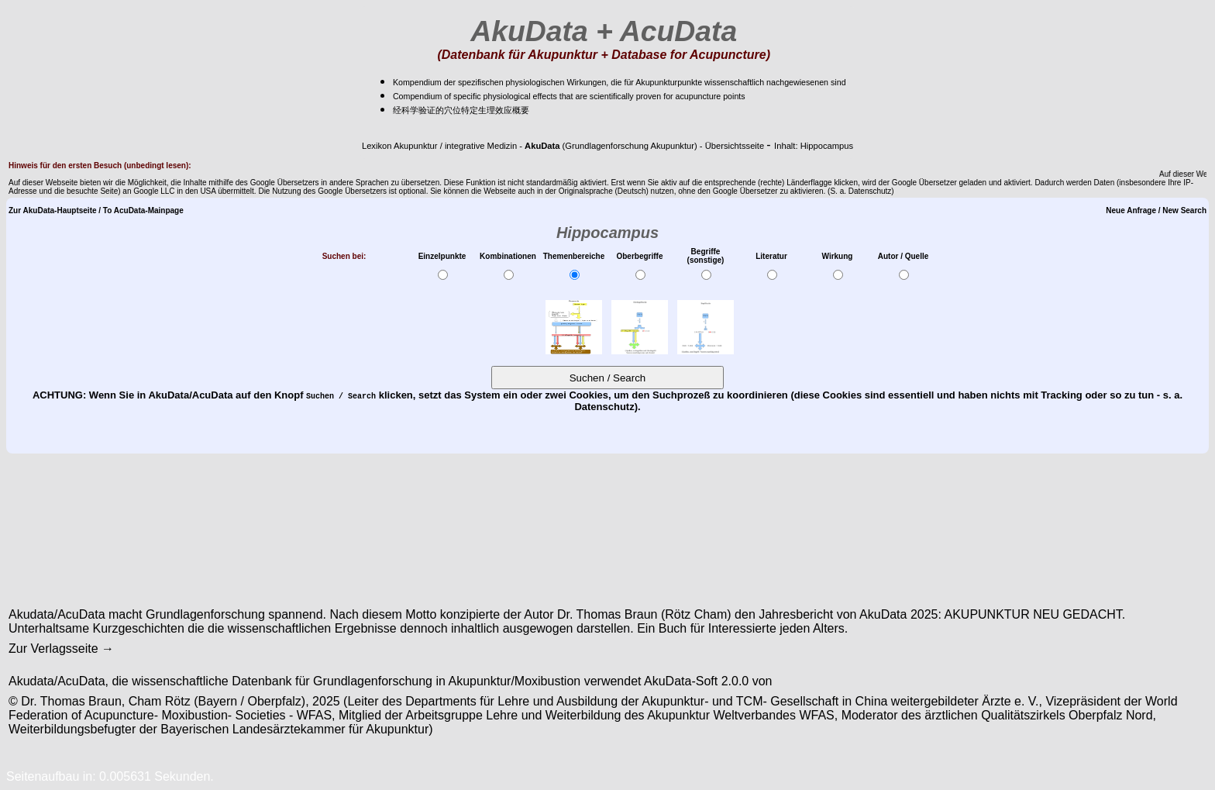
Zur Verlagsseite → (61, 648)
